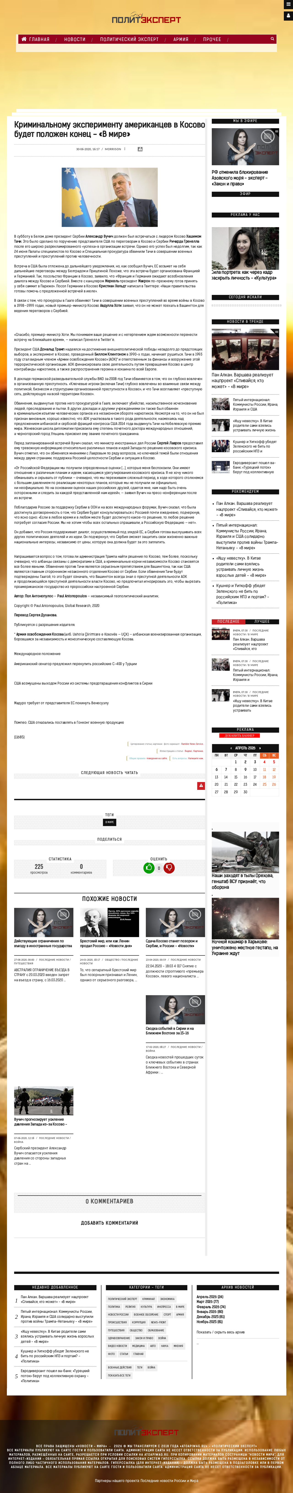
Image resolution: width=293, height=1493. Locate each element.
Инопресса (164, 1307)
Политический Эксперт (129, 40)
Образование (156, 1330)
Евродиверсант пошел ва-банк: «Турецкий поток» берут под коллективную (254, 467)
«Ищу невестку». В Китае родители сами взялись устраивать (252, 705)
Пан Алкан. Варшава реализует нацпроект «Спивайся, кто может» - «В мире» (242, 381)
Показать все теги (119, 1375)
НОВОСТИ (75, 40)
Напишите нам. (195, 758)
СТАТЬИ (124, 1354)
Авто (153, 1346)
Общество (112, 959)
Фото (111, 1354)
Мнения (178, 1346)
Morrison (113, 149)
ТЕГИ (139, 1367)
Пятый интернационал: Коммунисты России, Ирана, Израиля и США (255, 404)
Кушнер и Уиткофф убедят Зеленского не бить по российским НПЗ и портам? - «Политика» (55, 1356)
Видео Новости (117, 1346)
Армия (181, 40)
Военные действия (120, 1367)
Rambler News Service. (192, 744)
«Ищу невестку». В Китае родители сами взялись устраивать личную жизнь (254, 425)
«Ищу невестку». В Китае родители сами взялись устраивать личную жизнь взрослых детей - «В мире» (57, 1337)
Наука (164, 1346)
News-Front (158, 1322)
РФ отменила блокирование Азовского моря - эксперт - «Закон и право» (240, 179)
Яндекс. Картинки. (193, 751)
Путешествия (23, 963)
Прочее (212, 40)
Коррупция (139, 1322)
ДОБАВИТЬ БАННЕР (239, 735)
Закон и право (144, 1338)
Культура (146, 1307)
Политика (114, 1307)
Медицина (138, 1346)
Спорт (167, 1315)
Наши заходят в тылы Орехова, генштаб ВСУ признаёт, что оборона (242, 882)
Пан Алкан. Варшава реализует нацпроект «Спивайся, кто (250, 644)
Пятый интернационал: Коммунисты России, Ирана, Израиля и (255, 675)
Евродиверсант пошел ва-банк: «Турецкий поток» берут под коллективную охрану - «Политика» (55, 1376)
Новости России (118, 1315)
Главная (35, 39)
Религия (130, 1307)
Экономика (167, 1299)
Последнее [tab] (228, 622)
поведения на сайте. (157, 758)
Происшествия (117, 1322)
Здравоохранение (119, 1338)
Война (150, 1050)
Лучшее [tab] (262, 622)
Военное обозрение (146, 1315)
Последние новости (54, 959)
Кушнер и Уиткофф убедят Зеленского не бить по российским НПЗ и (255, 446)
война (151, 1367)
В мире (109, 822)
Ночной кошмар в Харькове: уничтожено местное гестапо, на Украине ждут (245, 948)
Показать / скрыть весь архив (221, 1332)
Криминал (148, 1299)
